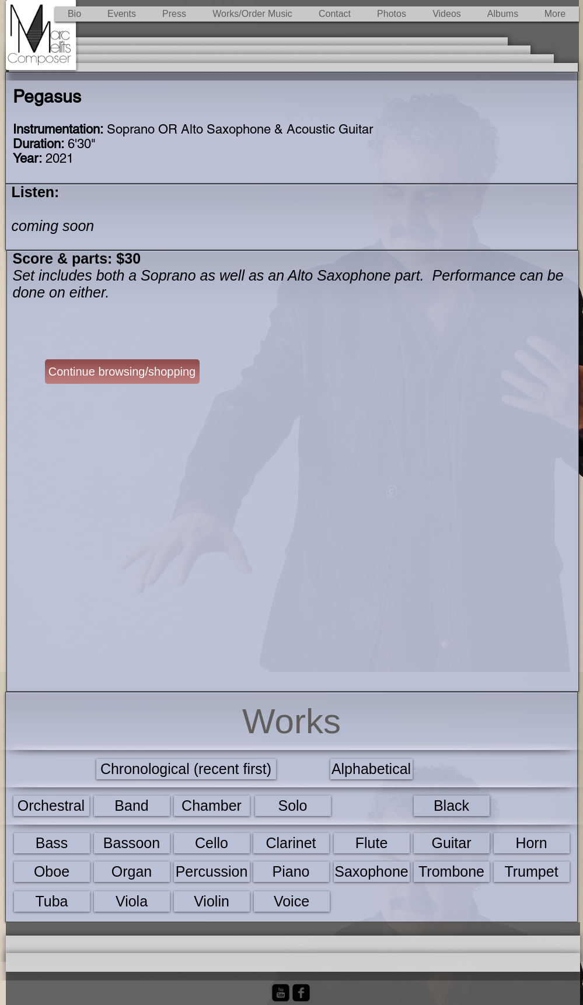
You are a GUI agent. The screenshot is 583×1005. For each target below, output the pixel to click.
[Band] (132, 806)
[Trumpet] (532, 872)
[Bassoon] (132, 843)
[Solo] (293, 806)
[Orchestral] (51, 806)
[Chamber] (212, 806)
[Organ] (132, 872)
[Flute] (372, 843)
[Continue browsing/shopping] (122, 371)
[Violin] (212, 901)
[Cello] (212, 843)
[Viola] (132, 901)
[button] (253, 14)
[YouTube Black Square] (280, 993)
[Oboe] (52, 872)
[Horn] (532, 843)
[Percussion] (212, 872)
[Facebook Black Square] (301, 993)
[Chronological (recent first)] (186, 769)
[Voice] (292, 901)
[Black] (452, 806)
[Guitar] (452, 843)
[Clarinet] (291, 843)
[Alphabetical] (371, 769)
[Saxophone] (372, 872)
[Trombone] (452, 872)
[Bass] (52, 843)
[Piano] (291, 872)
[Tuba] (52, 901)
